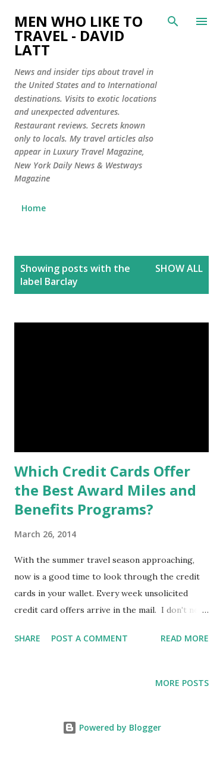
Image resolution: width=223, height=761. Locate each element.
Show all (179, 268)
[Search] (173, 21)
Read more (185, 638)
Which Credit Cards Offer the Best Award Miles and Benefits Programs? (105, 490)
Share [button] (27, 638)
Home (33, 208)
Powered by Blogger (111, 727)
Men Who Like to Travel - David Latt (78, 35)
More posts (182, 682)
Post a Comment (89, 638)
